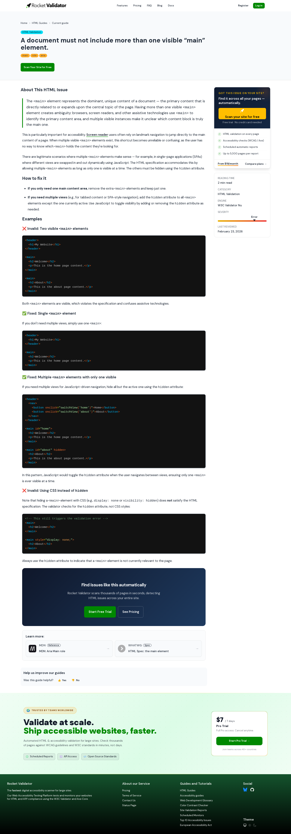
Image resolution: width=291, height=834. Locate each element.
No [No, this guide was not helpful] (75, 680)
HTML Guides (39, 23)
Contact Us (129, 800)
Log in (258, 5)
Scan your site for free (242, 114)
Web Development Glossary (196, 800)
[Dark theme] (254, 825)
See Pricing (130, 612)
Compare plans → (256, 163)
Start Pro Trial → (239, 740)
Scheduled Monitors (192, 815)
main (25, 55)
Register (243, 5)
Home (24, 23)
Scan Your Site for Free (37, 67)
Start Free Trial (100, 612)
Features (122, 5)
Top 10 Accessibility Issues (195, 820)
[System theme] (245, 825)
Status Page (129, 805)
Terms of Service (131, 795)
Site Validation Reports (193, 810)
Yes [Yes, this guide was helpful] (62, 680)
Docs (171, 5)
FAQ (149, 5)
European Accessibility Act (196, 825)
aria (43, 55)
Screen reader (97, 135)
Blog (159, 5)
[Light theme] (250, 825)
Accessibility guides (192, 795)
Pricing (137, 5)
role (34, 55)
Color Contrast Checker (194, 805)
